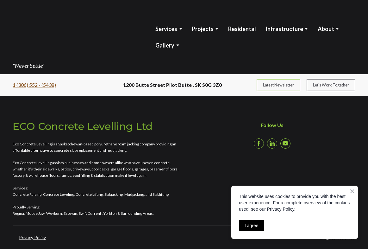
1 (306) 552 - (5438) (34, 85)
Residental (242, 28)
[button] (278, 85)
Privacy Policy (32, 237)
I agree (252, 225)
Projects (203, 28)
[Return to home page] (61, 29)
